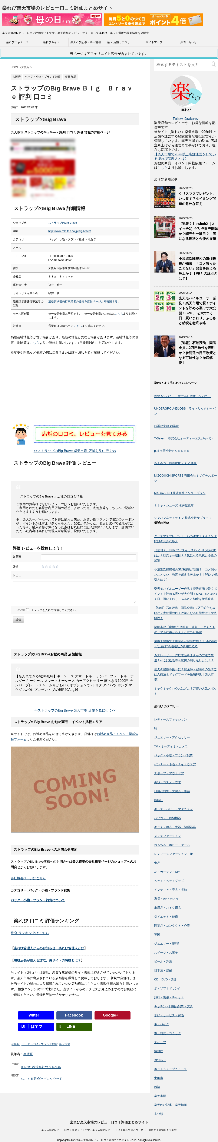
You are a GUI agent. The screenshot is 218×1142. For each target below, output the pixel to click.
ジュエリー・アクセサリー (172, 737)
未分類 (158, 1114)
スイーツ (160, 1042)
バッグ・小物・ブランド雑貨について (38, 900)
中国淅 (158, 1078)
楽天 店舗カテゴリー (120, 42)
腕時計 (158, 800)
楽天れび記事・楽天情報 (85, 42)
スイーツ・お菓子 (166, 952)
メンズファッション (167, 836)
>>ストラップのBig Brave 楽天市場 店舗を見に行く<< (75, 451)
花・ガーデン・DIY (167, 872)
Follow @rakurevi (186, 119)
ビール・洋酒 (163, 961)
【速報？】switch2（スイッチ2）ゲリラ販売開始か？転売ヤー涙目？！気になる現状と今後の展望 (198, 231)
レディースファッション (170, 719)
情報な (158, 1051)
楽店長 (28, 1054)
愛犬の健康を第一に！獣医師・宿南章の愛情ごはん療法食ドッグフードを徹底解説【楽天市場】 (185, 674)
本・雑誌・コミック (167, 1033)
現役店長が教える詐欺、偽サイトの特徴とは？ (47, 960)
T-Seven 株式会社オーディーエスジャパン (183, 438)
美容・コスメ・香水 (167, 782)
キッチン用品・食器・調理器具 (175, 827)
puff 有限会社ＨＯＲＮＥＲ (172, 450)
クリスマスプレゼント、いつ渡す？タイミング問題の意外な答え (197, 199)
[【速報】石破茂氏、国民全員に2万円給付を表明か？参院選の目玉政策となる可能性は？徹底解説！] (164, 355)
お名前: (17, 556)
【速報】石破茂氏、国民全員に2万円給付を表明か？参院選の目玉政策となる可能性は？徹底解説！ (197, 353)
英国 (158, 934)
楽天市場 (64, 1044)
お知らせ (160, 1060)
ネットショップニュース (170, 1069)
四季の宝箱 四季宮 (166, 426)
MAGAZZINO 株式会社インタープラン (179, 493)
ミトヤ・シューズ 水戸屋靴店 (174, 505)
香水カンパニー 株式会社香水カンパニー (182, 396)
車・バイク (161, 1024)
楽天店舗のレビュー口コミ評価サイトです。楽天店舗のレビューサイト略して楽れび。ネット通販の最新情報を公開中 (109, 1130)
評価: (16, 566)
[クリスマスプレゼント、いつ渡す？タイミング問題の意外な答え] (164, 205)
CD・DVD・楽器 (165, 979)
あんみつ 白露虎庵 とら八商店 (175, 463)
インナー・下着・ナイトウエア (175, 764)
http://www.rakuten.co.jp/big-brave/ (69, 231)
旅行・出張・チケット (169, 997)
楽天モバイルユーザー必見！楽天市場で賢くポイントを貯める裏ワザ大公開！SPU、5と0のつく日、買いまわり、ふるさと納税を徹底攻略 (185, 594)
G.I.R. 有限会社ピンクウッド (41, 1079)
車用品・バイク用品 (167, 907)
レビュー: (19, 575)
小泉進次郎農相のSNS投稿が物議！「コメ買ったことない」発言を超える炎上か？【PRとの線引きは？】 (198, 268)
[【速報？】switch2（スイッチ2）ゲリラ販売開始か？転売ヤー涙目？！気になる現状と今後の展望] (164, 236)
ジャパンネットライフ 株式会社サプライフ (183, 517)
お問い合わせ (188, 42)
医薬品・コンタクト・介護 (172, 925)
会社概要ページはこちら (28, 878)
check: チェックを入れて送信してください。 (47, 610)
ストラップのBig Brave (62, 222)
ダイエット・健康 (166, 916)
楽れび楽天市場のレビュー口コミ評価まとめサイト (57, 8)
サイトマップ (154, 42)
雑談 (157, 1087)
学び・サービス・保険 (169, 1015)
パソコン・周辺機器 (167, 818)
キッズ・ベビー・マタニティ (173, 809)
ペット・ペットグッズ (169, 880)
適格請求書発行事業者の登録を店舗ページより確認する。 (84, 301)
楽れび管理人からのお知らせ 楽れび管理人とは (49, 948)
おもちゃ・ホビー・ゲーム (172, 845)
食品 (157, 863)
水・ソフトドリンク (167, 988)
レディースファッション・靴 (173, 854)
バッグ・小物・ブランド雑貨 (39, 1044)
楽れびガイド (51, 42)
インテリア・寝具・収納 (170, 889)
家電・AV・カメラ (166, 898)
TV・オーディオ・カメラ (171, 746)
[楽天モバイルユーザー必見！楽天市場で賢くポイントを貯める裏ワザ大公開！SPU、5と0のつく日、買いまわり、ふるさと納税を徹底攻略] (164, 310)
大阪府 (15, 1044)
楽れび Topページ (17, 42)
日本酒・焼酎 (163, 970)
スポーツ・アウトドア (169, 773)
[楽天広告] (52, 23)
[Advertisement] (75, 393)
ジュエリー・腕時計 (167, 943)
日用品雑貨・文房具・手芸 (172, 791)
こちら (119, 313)
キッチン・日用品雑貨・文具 (173, 1006)
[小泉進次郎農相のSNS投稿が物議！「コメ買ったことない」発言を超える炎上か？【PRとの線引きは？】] (164, 270)
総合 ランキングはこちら (30, 933)
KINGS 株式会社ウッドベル (41, 1067)
